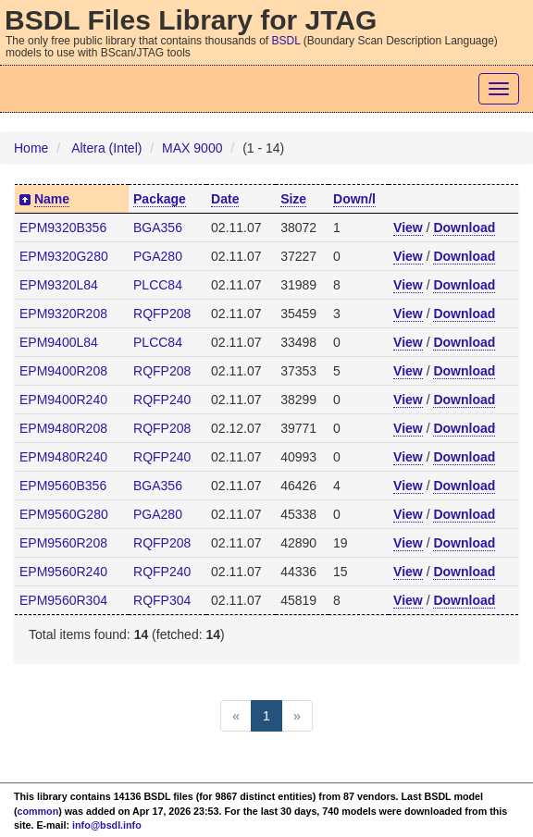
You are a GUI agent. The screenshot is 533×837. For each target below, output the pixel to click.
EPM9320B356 (62, 227)
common (38, 811)
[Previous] (236, 716)
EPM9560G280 (63, 514)
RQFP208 (162, 313)
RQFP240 (162, 399)
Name (51, 198)
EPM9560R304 (63, 600)
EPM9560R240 (63, 571)
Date (225, 198)
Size (293, 198)
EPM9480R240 (63, 456)
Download (464, 227)
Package (159, 198)
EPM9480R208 (63, 428)
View (408, 227)
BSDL (286, 40)
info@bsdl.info (107, 825)
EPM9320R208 (63, 313)
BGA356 (157, 227)
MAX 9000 (192, 148)
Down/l (354, 198)
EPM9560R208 (63, 542)
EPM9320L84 (58, 284)
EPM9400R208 (63, 370)
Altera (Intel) (106, 148)
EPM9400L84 (58, 342)
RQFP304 (162, 600)
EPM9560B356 (62, 485)
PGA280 (157, 256)
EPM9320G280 (63, 256)
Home (31, 148)
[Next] (297, 716)
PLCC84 (157, 284)
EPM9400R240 (63, 399)
